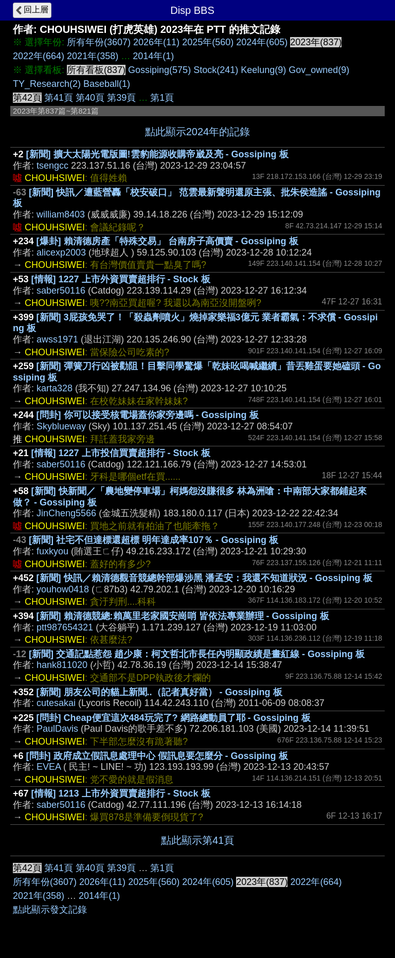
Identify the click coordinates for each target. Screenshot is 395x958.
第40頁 (90, 98)
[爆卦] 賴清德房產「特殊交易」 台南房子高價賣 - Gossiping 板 (167, 241)
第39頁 (121, 98)
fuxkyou (52, 551)
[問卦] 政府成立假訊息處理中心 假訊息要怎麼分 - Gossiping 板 (157, 756)
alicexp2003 (61, 252)
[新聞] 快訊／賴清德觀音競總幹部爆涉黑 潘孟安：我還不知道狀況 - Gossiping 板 (204, 578)
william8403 (61, 214)
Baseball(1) (106, 84)
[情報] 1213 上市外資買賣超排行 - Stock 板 (120, 793)
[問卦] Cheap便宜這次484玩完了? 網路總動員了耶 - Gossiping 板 (174, 718)
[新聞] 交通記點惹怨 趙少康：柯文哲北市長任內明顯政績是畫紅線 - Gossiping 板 (197, 654)
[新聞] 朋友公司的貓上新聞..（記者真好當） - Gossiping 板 (159, 692)
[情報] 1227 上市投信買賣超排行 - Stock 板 (120, 453)
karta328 (55, 388)
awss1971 (57, 339)
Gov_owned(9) (319, 70)
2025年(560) (208, 42)
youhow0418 (63, 589)
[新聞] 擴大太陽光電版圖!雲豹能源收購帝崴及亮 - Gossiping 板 (157, 154)
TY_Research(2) (47, 84)
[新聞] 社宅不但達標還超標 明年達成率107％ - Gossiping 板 (153, 540)
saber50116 (61, 290)
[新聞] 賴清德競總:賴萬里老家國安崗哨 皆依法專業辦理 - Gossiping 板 (183, 616)
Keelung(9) (263, 70)
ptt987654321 (65, 627)
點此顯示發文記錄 (50, 910)
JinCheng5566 (66, 513)
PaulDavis (57, 729)
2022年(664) (38, 56)
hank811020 (62, 665)
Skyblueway (61, 426)
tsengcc (52, 165)
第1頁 (162, 98)
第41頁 (58, 98)
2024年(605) (262, 42)
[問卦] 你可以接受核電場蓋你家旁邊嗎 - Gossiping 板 (148, 415)
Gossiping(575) (159, 70)
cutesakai (56, 703)
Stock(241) (215, 70)
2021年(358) (92, 56)
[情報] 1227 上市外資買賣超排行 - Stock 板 (120, 279)
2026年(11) (156, 42)
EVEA (49, 767)
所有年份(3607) (99, 42)
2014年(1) (153, 56)
